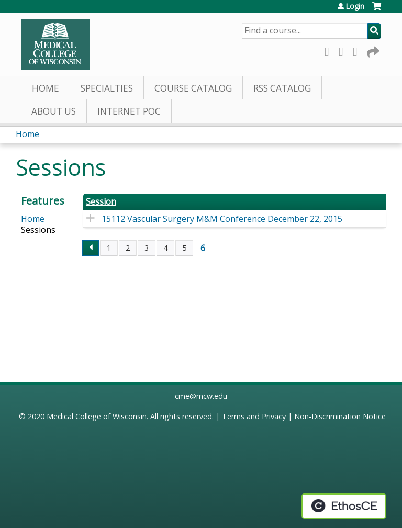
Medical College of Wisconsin (97, 416)
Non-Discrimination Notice (340, 416)
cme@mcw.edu (201, 396)
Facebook (330, 50)
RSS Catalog (282, 88)
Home (45, 88)
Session (101, 201)
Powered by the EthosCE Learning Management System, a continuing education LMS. (344, 506)
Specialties (107, 88)
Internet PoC (129, 111)
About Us (53, 111)
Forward (372, 50)
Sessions (38, 229)
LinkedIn (358, 50)
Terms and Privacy (254, 416)
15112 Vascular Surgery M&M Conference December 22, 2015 (222, 218)
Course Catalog (193, 88)
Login (354, 6)
